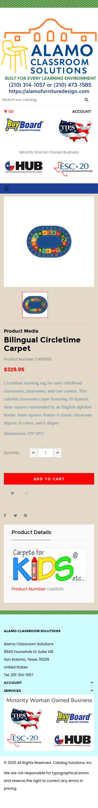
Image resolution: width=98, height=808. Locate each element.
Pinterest (28, 515)
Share (8, 515)
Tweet (18, 515)
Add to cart (49, 479)
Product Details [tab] (31, 532)
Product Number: (29, 589)
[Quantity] (45, 452)
